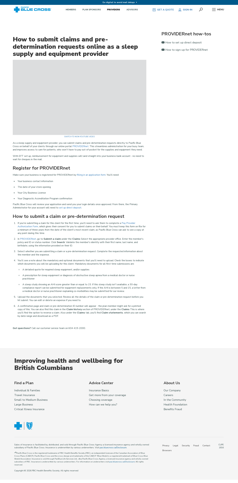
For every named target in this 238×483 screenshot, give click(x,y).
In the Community (175, 400)
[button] (201, 10)
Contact (206, 445)
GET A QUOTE (163, 9)
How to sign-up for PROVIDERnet (185, 50)
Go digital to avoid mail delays (118, 2)
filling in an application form (91, 175)
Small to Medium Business (31, 400)
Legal (175, 445)
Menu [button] (218, 10)
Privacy (165, 445)
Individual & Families (27, 390)
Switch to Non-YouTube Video (79, 136)
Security (186, 445)
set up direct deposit (70, 207)
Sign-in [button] (185, 9)
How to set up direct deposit (182, 42)
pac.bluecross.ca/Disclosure (113, 447)
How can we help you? (103, 404)
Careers (168, 395)
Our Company (172, 390)
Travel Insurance (24, 395)
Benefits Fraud (173, 409)
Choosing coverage (100, 400)
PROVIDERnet (80, 146)
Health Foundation (175, 404)
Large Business (23, 404)
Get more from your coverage (107, 395)
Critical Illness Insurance (29, 409)
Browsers (167, 450)
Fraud (196, 445)
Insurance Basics (99, 390)
